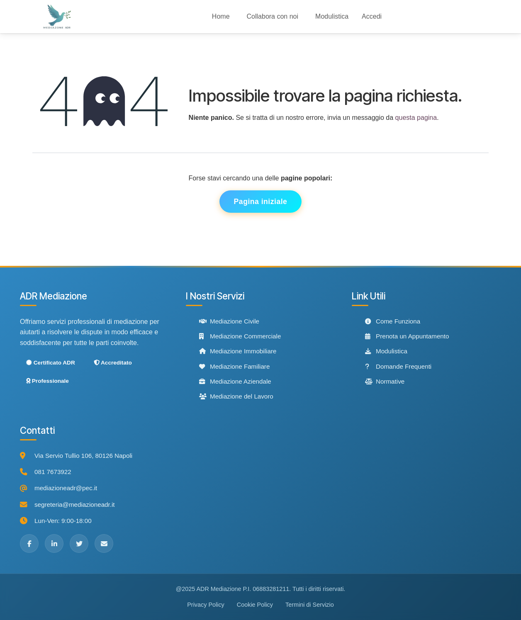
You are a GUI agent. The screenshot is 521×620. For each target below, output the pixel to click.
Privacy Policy (205, 604)
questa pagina (416, 117)
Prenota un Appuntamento (407, 336)
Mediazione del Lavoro (236, 396)
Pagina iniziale (260, 201)
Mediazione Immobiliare (237, 351)
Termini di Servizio (309, 604)
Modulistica (386, 351)
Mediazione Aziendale (235, 381)
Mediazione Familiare (234, 366)
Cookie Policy (255, 604)
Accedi (372, 16)
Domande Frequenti (398, 366)
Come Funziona (392, 321)
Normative (384, 381)
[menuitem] (221, 16)
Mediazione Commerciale (240, 336)
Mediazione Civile (229, 321)
